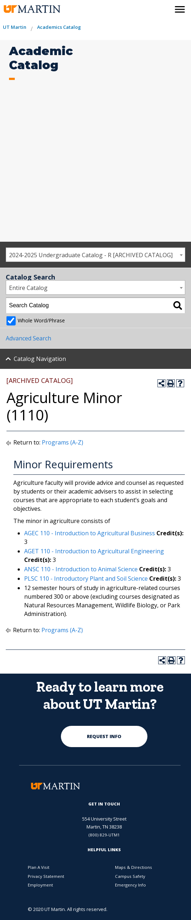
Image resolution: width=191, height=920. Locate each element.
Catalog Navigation (40, 359)
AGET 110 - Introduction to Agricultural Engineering (94, 551)
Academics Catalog (59, 27)
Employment (40, 885)
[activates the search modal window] (164, 8)
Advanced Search (28, 338)
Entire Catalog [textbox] (28, 288)
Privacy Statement (46, 876)
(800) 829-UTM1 (104, 835)
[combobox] (95, 254)
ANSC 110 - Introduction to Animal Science (81, 569)
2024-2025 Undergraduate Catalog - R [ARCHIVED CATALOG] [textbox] (91, 255)
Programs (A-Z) (62, 442)
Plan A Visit (38, 867)
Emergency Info (130, 885)
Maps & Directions (133, 867)
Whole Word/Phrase (41, 320)
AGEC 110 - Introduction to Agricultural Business (89, 533)
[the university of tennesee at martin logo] (31, 9)
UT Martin (14, 27)
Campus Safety (130, 876)
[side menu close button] (180, 9)
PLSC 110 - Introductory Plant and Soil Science (86, 578)
